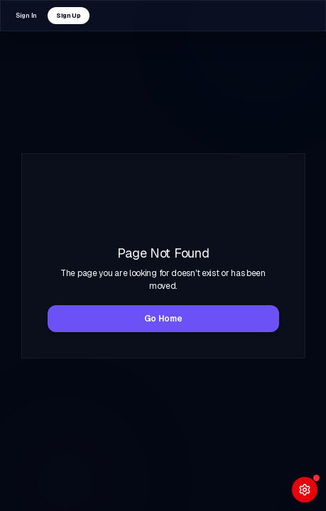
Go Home (163, 318)
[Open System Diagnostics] (304, 489)
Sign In (26, 15)
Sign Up (68, 15)
